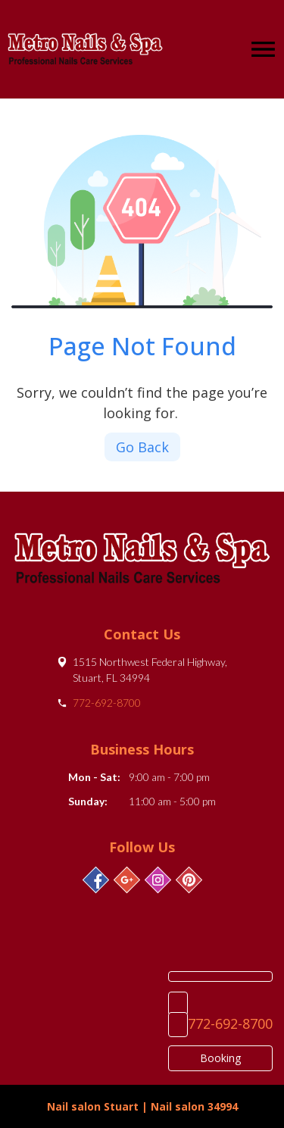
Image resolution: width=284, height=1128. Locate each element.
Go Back (142, 447)
